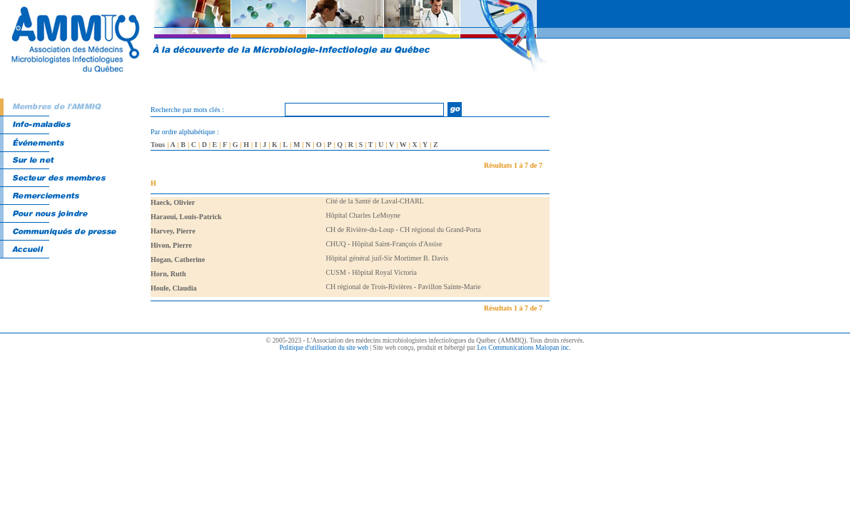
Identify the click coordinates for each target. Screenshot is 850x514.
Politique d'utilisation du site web (323, 347)
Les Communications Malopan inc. (523, 347)
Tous (158, 144)
